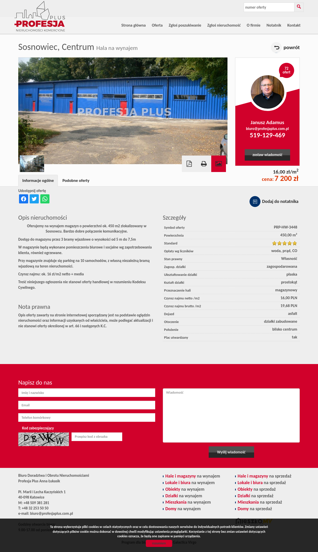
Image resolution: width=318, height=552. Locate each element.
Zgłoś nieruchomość (224, 25)
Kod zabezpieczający (38, 428)
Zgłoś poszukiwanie (185, 25)
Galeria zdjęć (218, 164)
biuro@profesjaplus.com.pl (267, 128)
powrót (292, 47)
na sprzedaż (264, 476)
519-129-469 (267, 135)
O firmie (253, 25)
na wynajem (192, 476)
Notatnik (274, 25)
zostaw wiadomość (267, 155)
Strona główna (133, 25)
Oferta (157, 25)
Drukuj (204, 164)
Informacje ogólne (38, 180)
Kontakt (294, 25)
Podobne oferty (75, 180)
